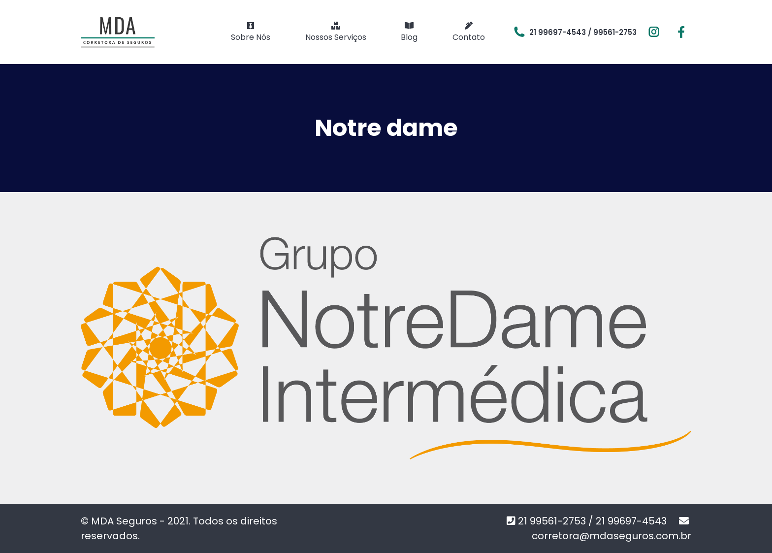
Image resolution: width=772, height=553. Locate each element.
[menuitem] (250, 32)
